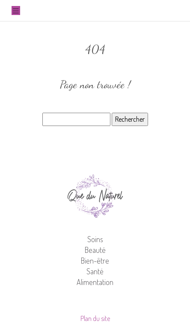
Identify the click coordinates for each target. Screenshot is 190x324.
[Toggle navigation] (15, 10)
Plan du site (95, 318)
